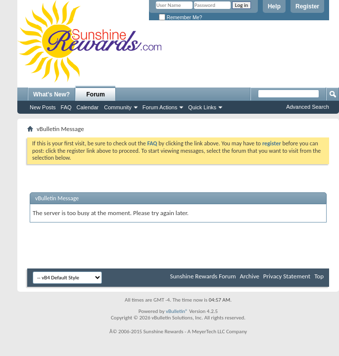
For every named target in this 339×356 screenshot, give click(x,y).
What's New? (51, 94)
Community (118, 107)
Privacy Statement (286, 276)
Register (307, 6)
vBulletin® (177, 311)
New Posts (43, 107)
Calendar (88, 107)
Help (274, 6)
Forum (96, 94)
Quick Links (202, 107)
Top (319, 276)
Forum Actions (160, 107)
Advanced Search (307, 107)
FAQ (66, 107)
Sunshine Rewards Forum (203, 276)
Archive (249, 276)
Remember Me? (180, 17)
